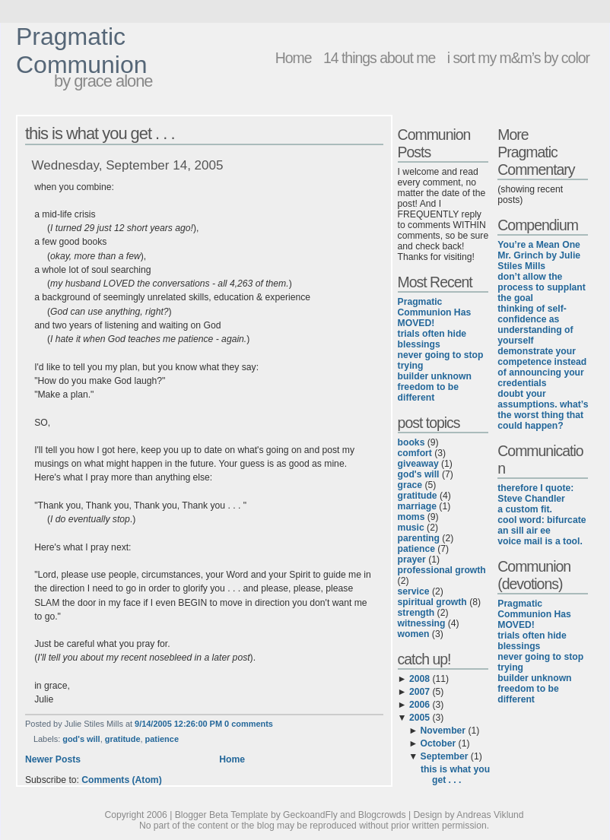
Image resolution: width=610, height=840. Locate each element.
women (414, 634)
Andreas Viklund (489, 815)
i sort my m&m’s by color (518, 57)
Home (293, 57)
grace (410, 485)
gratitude (123, 738)
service (414, 591)
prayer (412, 559)
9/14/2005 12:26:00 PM (178, 723)
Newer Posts (53, 759)
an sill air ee (524, 530)
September (445, 756)
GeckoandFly (310, 815)
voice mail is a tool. (539, 541)
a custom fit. (524, 509)
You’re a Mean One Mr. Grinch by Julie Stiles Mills (538, 255)
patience (162, 738)
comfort (415, 453)
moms (411, 517)
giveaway (418, 463)
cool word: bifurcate (541, 520)
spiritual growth (432, 602)
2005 (419, 717)
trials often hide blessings (432, 339)
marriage (417, 506)
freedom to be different (428, 392)
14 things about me (379, 57)
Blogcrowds (382, 815)
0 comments (248, 723)
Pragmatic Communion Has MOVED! (435, 312)
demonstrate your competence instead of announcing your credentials (541, 367)
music (411, 527)
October (438, 743)
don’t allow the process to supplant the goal (541, 287)
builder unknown (435, 376)
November (443, 730)
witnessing (422, 623)
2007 (419, 691)
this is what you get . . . (100, 133)
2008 (419, 679)
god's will (81, 738)
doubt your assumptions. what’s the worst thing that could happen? (542, 409)
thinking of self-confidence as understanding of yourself (535, 324)
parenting (419, 538)
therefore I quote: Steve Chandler (535, 493)
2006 (419, 704)
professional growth (442, 570)
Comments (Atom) (121, 780)
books (411, 442)
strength (416, 612)
